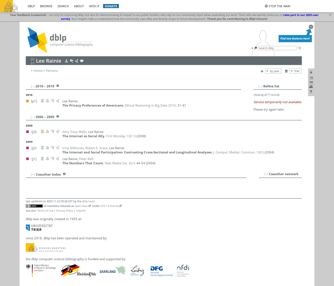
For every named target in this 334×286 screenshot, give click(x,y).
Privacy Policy (64, 210)
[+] (266, 174)
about (79, 6)
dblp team (88, 201)
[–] (260, 86)
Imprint (81, 210)
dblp (31, 6)
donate (111, 6)
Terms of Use (45, 210)
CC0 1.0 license (109, 206)
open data (81, 206)
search (63, 6)
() (121, 136)
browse (46, 6)
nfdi (92, 6)
